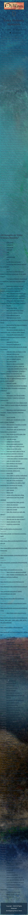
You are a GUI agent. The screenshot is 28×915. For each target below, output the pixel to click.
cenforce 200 (10, 897)
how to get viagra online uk (14, 644)
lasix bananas (11, 685)
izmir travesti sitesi (12, 488)
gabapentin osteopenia (13, 673)
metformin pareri (11, 683)
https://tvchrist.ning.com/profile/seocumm (12, 582)
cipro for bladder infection (14, 736)
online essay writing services (15, 456)
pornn (8, 269)
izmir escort (10, 242)
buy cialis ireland (11, 361)
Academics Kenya (12, 308)
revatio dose (10, 763)
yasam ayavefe (11, 787)
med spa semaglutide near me (15, 880)
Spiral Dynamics (11, 758)
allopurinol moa (11, 814)
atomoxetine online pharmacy (15, 356)
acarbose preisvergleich (13, 884)
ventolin (9, 698)
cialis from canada (12, 509)
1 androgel (10, 739)
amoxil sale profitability (13, 715)
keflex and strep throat (13, 722)
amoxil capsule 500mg (13, 868)
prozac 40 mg (11, 741)
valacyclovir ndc (11, 681)
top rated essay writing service (15, 446)
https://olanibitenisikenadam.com (16, 293)
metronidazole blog (12, 705)
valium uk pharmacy (12, 505)
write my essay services (13, 461)
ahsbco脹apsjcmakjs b (13, 315)
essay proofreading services (15, 444)
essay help (10, 473)
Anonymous (10, 795)
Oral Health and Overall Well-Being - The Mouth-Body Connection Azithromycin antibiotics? (13, 388)
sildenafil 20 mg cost (12, 342)
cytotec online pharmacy (14, 654)
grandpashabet (11, 753)
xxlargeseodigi (11, 257)
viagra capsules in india (13, 522)
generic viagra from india (14, 729)
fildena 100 (10, 492)
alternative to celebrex (13, 829)
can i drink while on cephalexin (15, 719)
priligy (8, 749)
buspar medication (12, 833)
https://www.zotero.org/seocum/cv (16, 613)
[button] (14, 13)
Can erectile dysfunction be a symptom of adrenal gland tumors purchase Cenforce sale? (13, 337)
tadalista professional (13, 744)
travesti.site (10, 846)
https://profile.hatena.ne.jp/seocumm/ (11, 529)
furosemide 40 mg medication (15, 700)
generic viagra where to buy (15, 659)
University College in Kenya (15, 313)
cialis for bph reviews (13, 647)
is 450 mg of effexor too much (15, 882)
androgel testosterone (13, 724)
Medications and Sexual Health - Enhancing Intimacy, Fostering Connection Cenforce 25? (12, 398)
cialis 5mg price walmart (14, 656)
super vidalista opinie (13, 702)
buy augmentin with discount (15, 717)
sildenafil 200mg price (13, 354)
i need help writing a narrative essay (17, 458)
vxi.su (8, 768)
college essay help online (14, 449)
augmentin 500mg (12, 800)
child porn (9, 250)
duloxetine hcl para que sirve (15, 707)
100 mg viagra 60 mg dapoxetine (16, 666)
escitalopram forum (12, 734)
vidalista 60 (10, 870)
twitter (8, 393)
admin (9, 29)
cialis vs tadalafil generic (14, 359)
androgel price (11, 732)
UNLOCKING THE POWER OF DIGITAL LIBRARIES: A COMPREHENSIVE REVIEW (13, 780)
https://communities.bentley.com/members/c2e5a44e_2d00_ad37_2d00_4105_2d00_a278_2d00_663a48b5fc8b (13, 620)
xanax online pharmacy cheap (15, 495)
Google (9, 305)
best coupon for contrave (14, 797)
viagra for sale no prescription (15, 364)
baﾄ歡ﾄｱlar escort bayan (14, 262)
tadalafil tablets (11, 637)
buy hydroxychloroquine (13, 848)
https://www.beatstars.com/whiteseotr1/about (13, 603)
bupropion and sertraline (14, 841)
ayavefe (9, 858)
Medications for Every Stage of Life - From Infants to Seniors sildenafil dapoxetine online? (13, 405)
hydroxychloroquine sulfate (14, 860)
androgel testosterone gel (14, 727)
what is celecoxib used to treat (15, 831)
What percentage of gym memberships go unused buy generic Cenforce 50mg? (14, 320)
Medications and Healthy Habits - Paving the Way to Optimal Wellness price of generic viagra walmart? (13, 378)
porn (8, 254)
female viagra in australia (14, 668)
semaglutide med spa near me (15, 695)
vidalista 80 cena (11, 853)
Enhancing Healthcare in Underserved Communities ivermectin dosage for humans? (13, 347)
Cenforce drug (11, 872)
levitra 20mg (10, 865)
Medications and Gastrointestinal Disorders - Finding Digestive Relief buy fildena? (13, 412)
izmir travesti (10, 490)
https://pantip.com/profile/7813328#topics (12, 598)
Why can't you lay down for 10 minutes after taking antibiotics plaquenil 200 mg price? (13, 773)
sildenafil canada (11, 383)
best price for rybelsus (13, 693)
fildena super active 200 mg (15, 877)
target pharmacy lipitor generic (15, 502)
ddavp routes (10, 802)
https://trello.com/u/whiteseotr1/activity (11, 570)
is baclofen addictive (12, 843)
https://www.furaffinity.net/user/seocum (11, 627)
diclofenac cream (12, 807)
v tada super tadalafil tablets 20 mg (17, 369)
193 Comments (16, 33)
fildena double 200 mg (13, 894)
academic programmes (13, 524)
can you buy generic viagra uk (15, 366)
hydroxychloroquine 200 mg (15, 863)
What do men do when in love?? (16, 519)
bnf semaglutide (11, 690)
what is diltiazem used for (14, 804)
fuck (8, 252)
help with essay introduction (15, 480)
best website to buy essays (14, 463)
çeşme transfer (11, 417)
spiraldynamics (11, 751)
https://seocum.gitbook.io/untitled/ (16, 572)
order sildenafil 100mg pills (14, 851)
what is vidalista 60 (12, 875)
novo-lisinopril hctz (12, 688)
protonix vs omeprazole (13, 892)
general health (11, 642)
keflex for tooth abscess (13, 710)
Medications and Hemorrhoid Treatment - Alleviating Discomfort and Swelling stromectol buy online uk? (11, 289)
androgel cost (10, 756)
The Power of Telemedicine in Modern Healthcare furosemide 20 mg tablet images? (13, 274)
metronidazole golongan (14, 671)
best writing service (12, 466)
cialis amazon (11, 639)
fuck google (10, 245)
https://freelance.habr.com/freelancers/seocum (13, 586)
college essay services (13, 441)
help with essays (11, 439)
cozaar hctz (10, 809)
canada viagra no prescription (15, 517)
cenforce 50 (10, 812)
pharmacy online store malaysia (16, 507)
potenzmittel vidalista (13, 712)
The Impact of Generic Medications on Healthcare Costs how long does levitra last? (13, 281)
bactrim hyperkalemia (13, 761)
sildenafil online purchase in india (16, 352)
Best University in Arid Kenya (15, 310)
